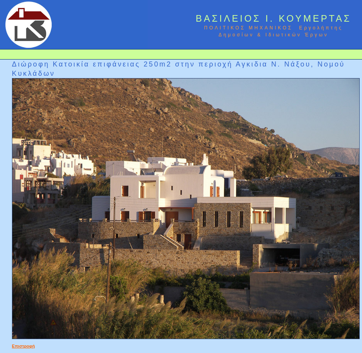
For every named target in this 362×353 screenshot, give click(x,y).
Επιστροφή (23, 346)
